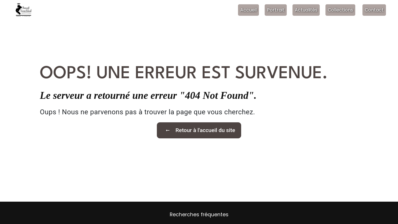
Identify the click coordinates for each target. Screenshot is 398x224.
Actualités (306, 10)
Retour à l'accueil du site (199, 130)
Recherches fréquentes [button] (199, 214)
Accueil (248, 10)
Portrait (275, 10)
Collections (340, 10)
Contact (374, 10)
